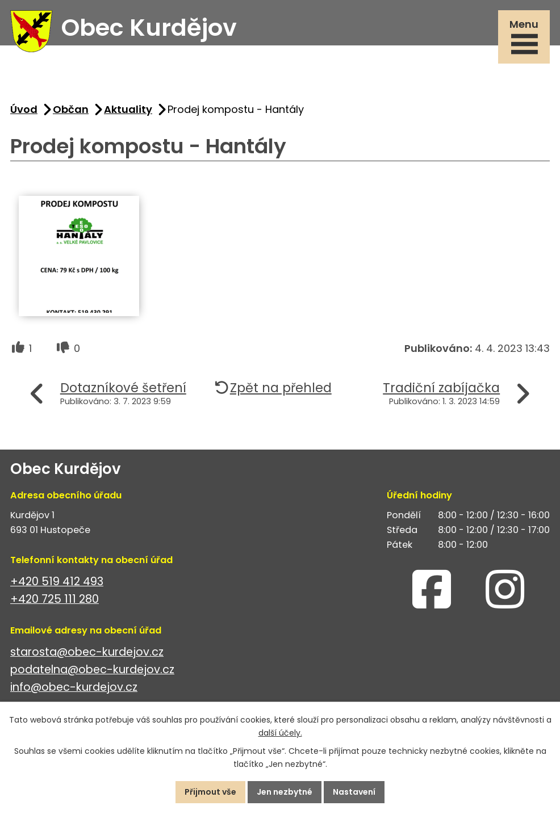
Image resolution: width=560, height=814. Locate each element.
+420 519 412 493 (56, 581)
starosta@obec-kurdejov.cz (87, 652)
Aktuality (128, 109)
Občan (71, 109)
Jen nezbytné (284, 792)
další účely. (280, 733)
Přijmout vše (210, 792)
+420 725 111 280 (54, 599)
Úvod (23, 109)
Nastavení (354, 792)
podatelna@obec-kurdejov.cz (92, 669)
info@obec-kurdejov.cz (73, 687)
